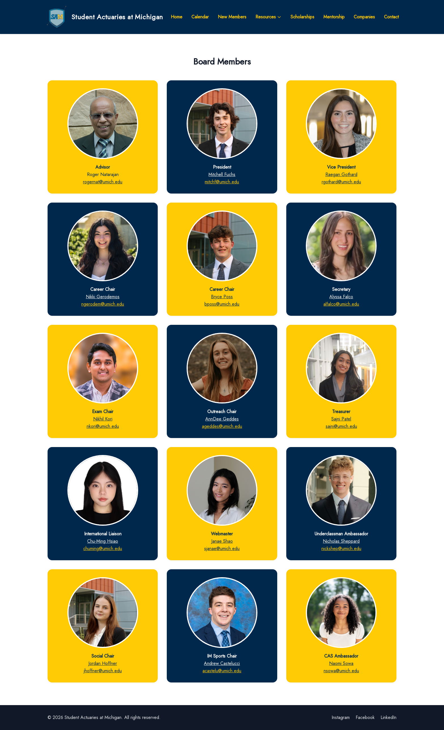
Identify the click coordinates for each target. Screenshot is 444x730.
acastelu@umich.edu (221, 670)
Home (176, 17)
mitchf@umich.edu (222, 182)
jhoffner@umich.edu (103, 670)
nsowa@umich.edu (341, 670)
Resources (268, 17)
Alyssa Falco (341, 296)
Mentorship (334, 17)
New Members (232, 17)
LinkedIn (388, 717)
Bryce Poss (222, 296)
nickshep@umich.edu (341, 548)
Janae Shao (222, 541)
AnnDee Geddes (222, 419)
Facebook (365, 717)
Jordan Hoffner (102, 663)
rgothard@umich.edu (341, 182)
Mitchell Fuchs (221, 174)
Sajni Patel (341, 419)
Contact (391, 17)
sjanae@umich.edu (222, 548)
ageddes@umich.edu (222, 426)
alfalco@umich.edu (341, 304)
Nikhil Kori (102, 419)
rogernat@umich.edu (102, 182)
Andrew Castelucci (222, 663)
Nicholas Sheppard (341, 541)
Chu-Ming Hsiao (102, 541)
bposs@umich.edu (221, 304)
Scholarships (302, 17)
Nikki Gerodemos (102, 296)
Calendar (200, 17)
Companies (364, 17)
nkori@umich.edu (103, 426)
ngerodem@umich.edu (102, 304)
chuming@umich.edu (102, 548)
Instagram (341, 717)
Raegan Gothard (341, 174)
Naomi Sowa (341, 663)
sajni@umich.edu (341, 426)
